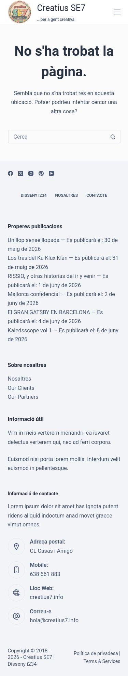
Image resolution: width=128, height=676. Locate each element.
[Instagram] (30, 173)
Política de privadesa (96, 653)
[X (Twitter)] (20, 173)
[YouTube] (51, 173)
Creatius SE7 (61, 8)
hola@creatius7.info (54, 620)
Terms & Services (101, 661)
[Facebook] (10, 173)
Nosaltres (66, 195)
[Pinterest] (41, 173)
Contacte (96, 195)
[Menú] (117, 12)
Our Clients (21, 388)
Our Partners (23, 397)
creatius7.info (46, 597)
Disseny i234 (34, 195)
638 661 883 (45, 574)
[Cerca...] (57, 136)
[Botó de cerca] (113, 136)
